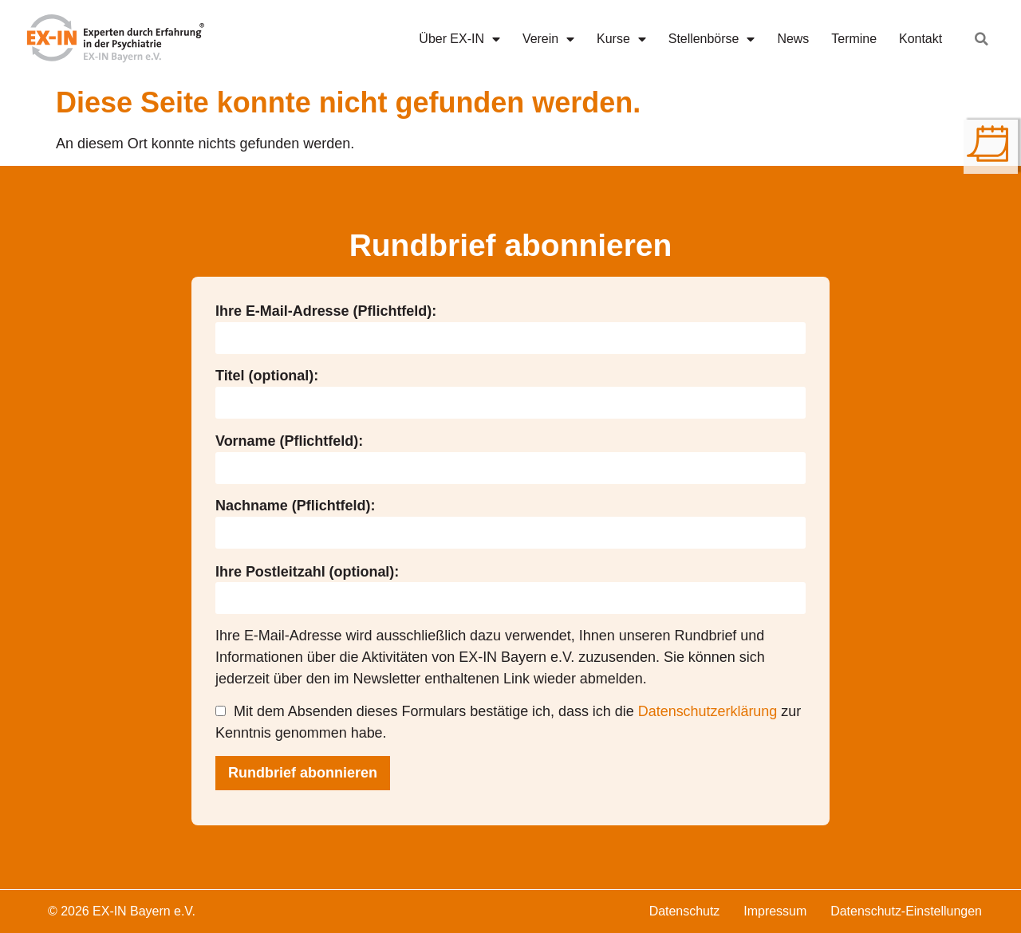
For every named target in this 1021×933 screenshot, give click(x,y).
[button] (982, 39)
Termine (854, 38)
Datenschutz (684, 911)
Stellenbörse (711, 39)
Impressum (774, 911)
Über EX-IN (459, 39)
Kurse (621, 39)
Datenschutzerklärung (708, 711)
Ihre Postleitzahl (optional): (307, 572)
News (793, 38)
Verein (548, 39)
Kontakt (920, 38)
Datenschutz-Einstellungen (906, 911)
